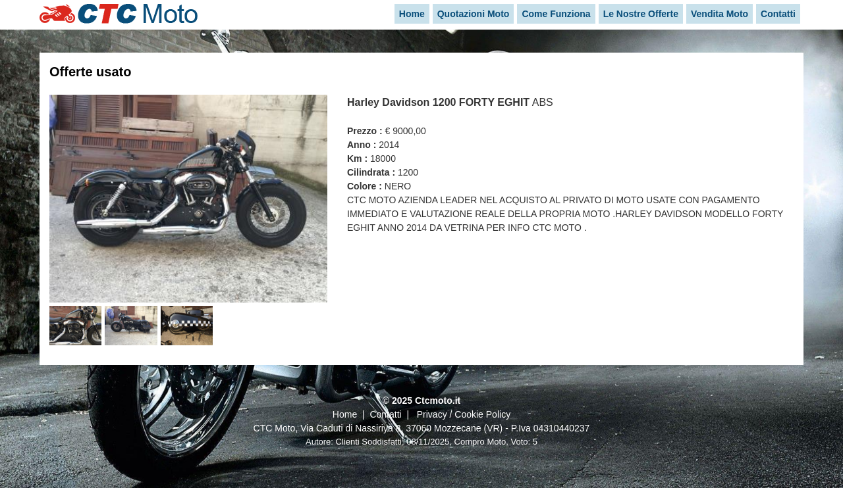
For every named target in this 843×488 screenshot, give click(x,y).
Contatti (385, 414)
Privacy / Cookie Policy (463, 414)
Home (345, 414)
